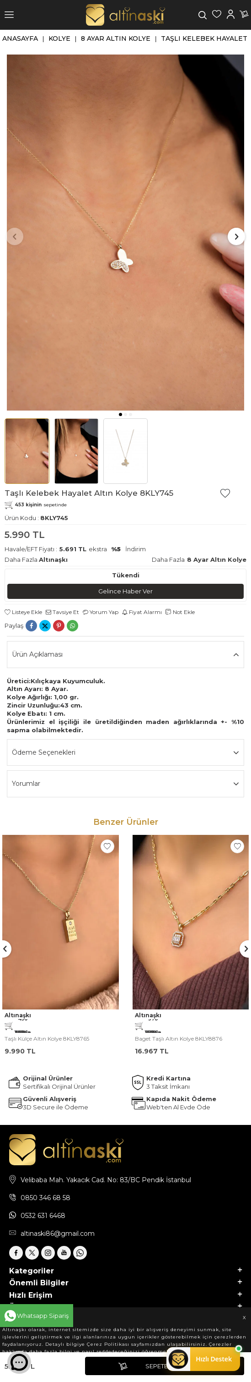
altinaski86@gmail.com (58, 1233)
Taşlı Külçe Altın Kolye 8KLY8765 (47, 1038)
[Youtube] (64, 1253)
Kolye (59, 38)
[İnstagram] (48, 1253)
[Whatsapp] (80, 1253)
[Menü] (9, 15)
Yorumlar (125, 784)
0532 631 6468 (43, 1216)
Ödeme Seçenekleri (125, 752)
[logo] (125, 15)
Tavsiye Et (62, 612)
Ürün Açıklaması (125, 654)
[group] (125, 233)
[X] (32, 1253)
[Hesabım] (230, 15)
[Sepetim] (244, 15)
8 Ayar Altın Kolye (115, 38)
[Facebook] (16, 1253)
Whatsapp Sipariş (43, 1315)
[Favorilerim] (216, 15)
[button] (120, 414)
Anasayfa (20, 38)
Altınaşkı (53, 559)
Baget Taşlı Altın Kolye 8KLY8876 (178, 1038)
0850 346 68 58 (45, 1198)
